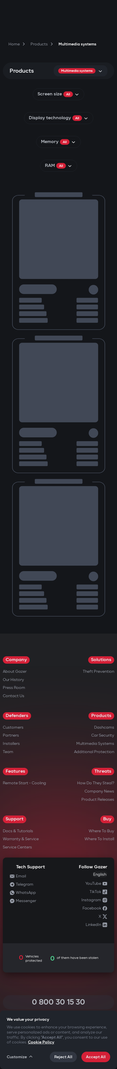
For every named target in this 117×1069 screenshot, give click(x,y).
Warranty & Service (21, 839)
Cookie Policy (41, 1042)
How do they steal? (95, 783)
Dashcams (104, 727)
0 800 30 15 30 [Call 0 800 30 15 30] (58, 1002)
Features (15, 771)
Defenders (17, 715)
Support (14, 819)
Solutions (101, 660)
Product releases (97, 799)
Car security (102, 735)
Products (101, 715)
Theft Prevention (98, 671)
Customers (13, 727)
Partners (11, 735)
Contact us (13, 695)
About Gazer (15, 671)
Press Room (14, 687)
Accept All (96, 1057)
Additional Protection (94, 751)
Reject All (63, 1057)
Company (16, 660)
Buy (107, 819)
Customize (20, 1056)
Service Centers (17, 847)
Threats (102, 771)
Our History (13, 679)
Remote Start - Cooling (24, 783)
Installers (11, 743)
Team (8, 751)
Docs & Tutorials (18, 831)
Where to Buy (101, 831)
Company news (99, 791)
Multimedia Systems (95, 743)
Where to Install (99, 839)
